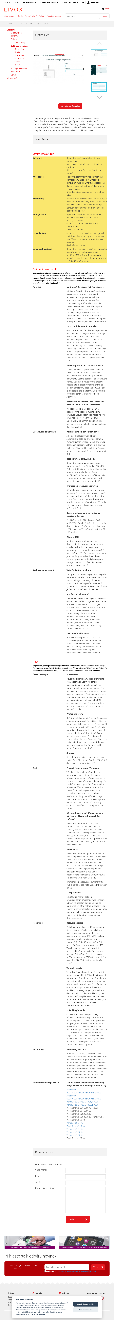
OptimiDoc (20, 55)
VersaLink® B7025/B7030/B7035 (82, 1104)
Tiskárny (14, 39)
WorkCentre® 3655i (75, 1126)
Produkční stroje (18, 42)
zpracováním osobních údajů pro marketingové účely (76, 1271)
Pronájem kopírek (53, 17)
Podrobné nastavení (38, 1314)
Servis (20, 17)
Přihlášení (95, 2)
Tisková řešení (31, 17)
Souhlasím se (70, 1271)
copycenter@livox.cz (50, 2)
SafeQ (17, 65)
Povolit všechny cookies (85, 1304)
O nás (10, 1296)
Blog (9, 1302)
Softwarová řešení (35, 24)
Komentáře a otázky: (44, 1188)
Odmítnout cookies (85, 1310)
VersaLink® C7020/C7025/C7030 (82, 1101)
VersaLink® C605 (74, 1135)
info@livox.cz (31, 2)
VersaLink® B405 (74, 1123)
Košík (107, 9)
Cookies (11, 1305)
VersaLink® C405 (74, 1129)
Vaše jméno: (41, 1169)
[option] (99, 53)
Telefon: (38, 1182)
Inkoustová (12, 78)
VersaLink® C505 (74, 1132)
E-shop (41, 17)
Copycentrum (10, 17)
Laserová (24, 24)
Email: (38, 1175)
